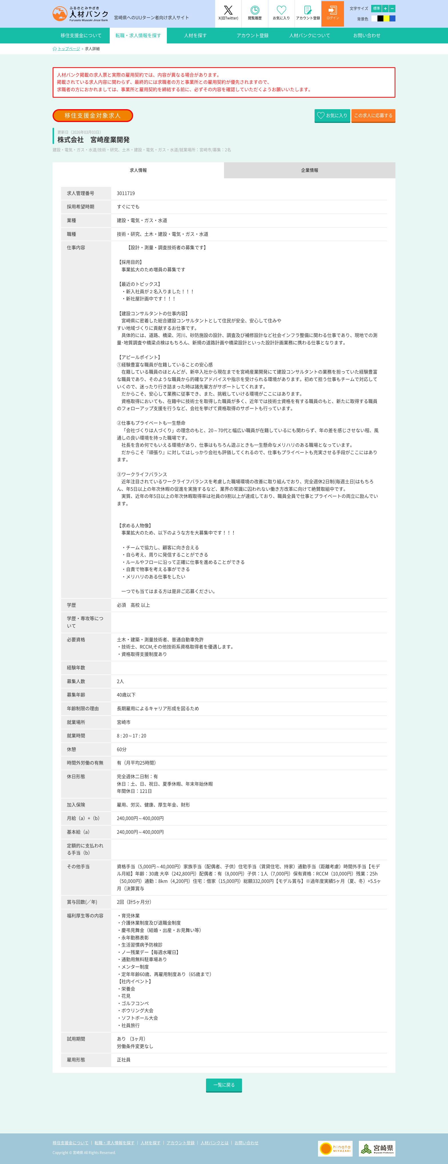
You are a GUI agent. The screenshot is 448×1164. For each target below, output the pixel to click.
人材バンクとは (215, 1143)
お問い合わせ (367, 35)
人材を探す (195, 35)
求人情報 (138, 171)
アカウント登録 (253, 35)
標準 (376, 8)
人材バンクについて (309, 35)
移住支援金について (81, 35)
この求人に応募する (368, 115)
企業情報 (310, 171)
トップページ (69, 49)
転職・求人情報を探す (138, 35)
